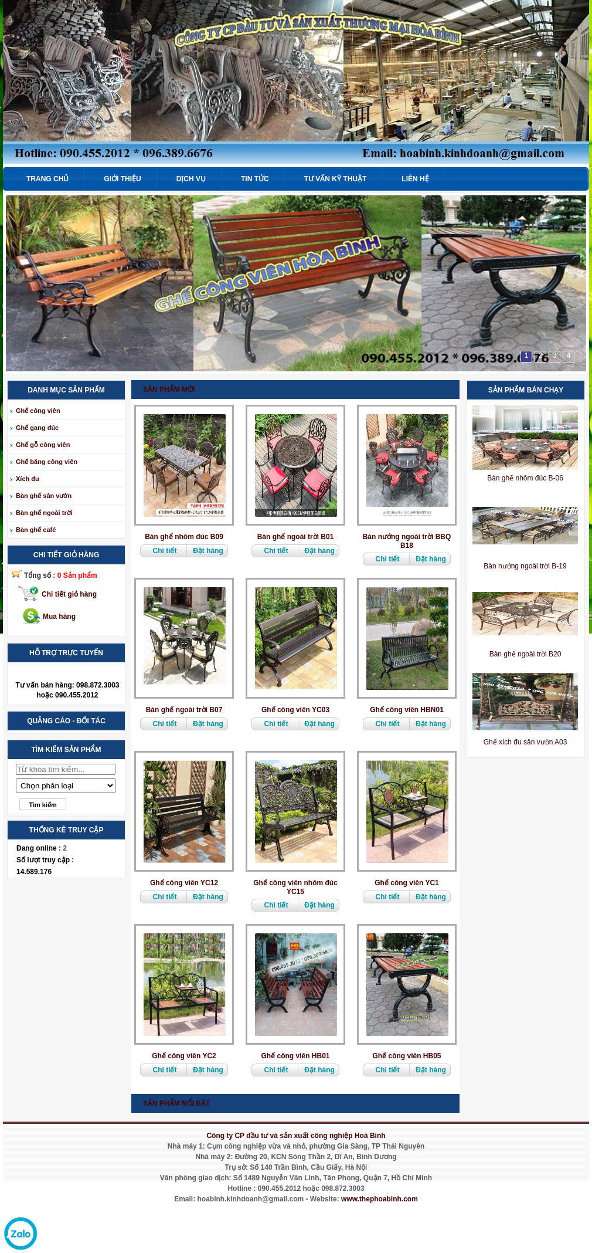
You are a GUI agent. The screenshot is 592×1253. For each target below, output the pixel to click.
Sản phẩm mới (169, 389)
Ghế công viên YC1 (406, 883)
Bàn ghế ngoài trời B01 (295, 537)
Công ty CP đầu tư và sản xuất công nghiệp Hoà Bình (295, 1136)
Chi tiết (165, 551)
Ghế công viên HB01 (295, 1056)
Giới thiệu (122, 179)
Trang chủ (47, 179)
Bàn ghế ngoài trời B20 (525, 654)
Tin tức (255, 179)
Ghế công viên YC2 (184, 1056)
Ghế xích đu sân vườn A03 (525, 742)
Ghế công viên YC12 (184, 883)
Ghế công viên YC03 (295, 710)
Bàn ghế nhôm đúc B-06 (525, 478)
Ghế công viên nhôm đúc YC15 (295, 887)
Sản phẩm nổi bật (176, 1103)
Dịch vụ (191, 179)
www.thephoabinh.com (379, 1199)
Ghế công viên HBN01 (407, 710)
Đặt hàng (208, 551)
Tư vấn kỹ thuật (335, 179)
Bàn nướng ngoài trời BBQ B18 (407, 541)
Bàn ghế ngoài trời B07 (184, 710)
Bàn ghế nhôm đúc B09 (184, 537)
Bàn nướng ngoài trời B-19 (525, 566)
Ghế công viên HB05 (406, 1056)
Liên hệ (415, 179)
